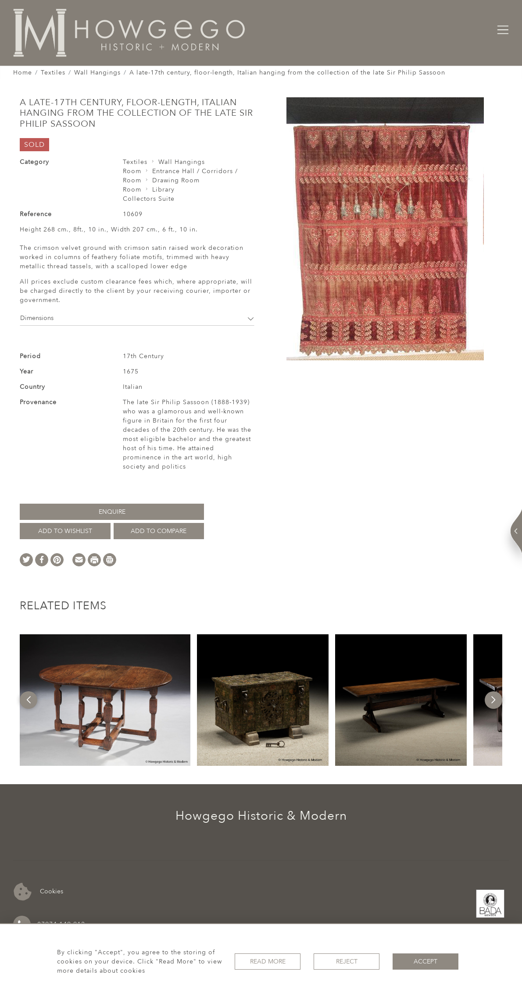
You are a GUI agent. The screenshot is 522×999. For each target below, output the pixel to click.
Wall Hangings (97, 72)
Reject (347, 961)
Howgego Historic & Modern (261, 815)
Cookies (38, 892)
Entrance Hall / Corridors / (195, 171)
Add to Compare (158, 531)
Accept (425, 961)
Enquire (112, 512)
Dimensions (137, 318)
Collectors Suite (149, 199)
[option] (105, 700)
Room (132, 171)
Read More (268, 961)
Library (163, 189)
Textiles (53, 72)
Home (22, 72)
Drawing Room (176, 180)
